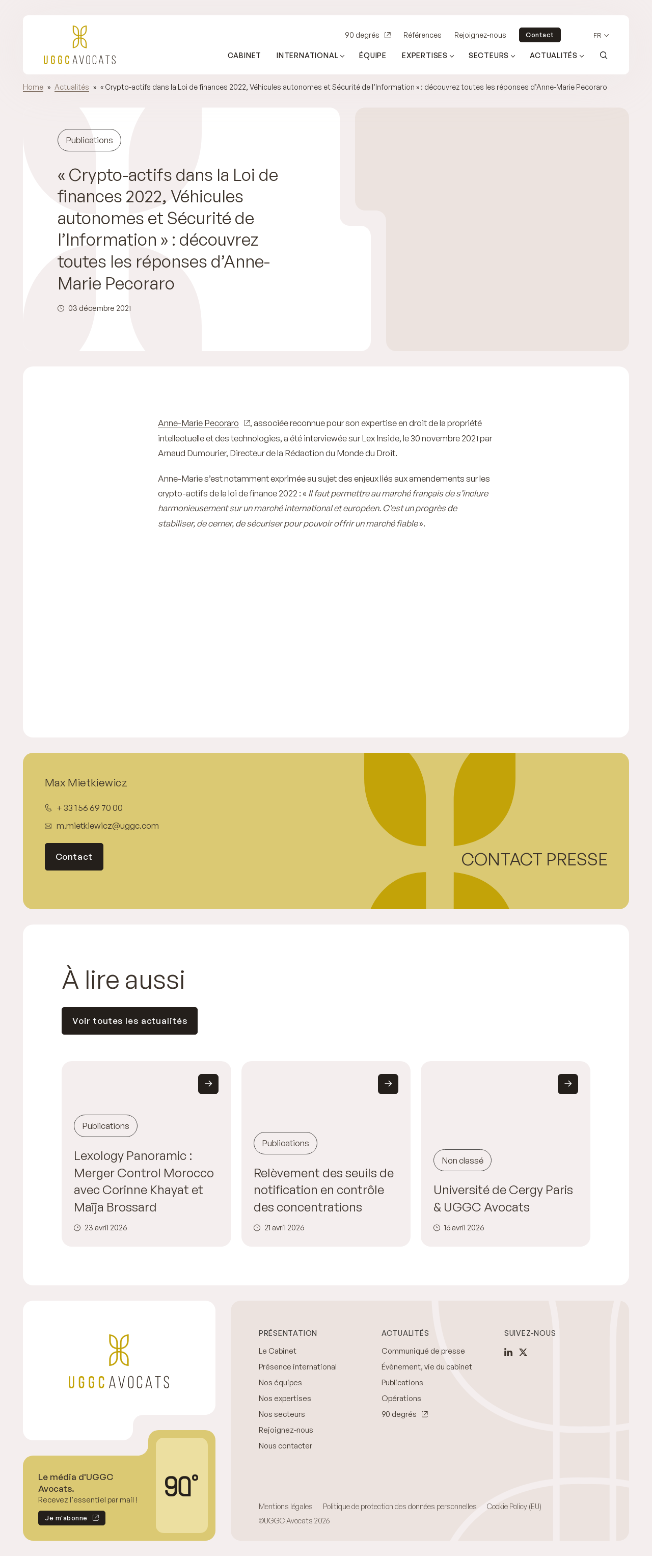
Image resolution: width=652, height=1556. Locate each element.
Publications (402, 1382)
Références (422, 35)
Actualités (72, 87)
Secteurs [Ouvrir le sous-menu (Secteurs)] (489, 55)
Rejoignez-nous (480, 35)
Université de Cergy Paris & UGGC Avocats (503, 1198)
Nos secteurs (282, 1414)
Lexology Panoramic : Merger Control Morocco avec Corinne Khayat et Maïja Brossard (144, 1181)
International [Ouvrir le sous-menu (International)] (307, 55)
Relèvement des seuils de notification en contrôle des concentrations (324, 1190)
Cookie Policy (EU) (514, 1506)
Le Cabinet (277, 1351)
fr (597, 35)
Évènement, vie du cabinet (427, 1367)
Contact (540, 35)
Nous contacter (285, 1445)
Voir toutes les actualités (129, 1020)
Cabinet (245, 55)
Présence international (298, 1367)
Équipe (373, 55)
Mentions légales (286, 1506)
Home (33, 87)
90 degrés (362, 35)
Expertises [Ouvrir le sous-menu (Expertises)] (425, 55)
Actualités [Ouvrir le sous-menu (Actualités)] (554, 55)
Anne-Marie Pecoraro (198, 422)
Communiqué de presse (423, 1351)
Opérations (401, 1398)
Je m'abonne (63, 1519)
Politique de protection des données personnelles (400, 1506)
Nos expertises (285, 1398)
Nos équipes (280, 1382)
